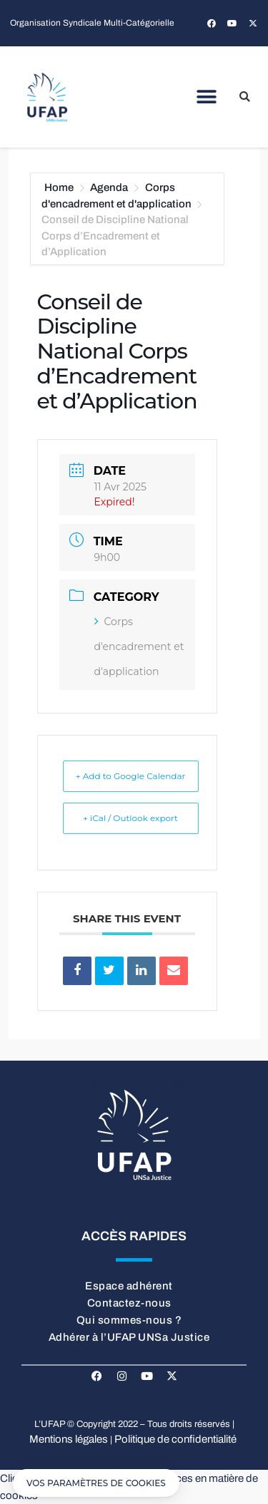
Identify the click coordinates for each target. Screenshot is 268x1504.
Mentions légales (68, 1439)
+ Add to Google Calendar (131, 776)
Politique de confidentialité (175, 1439)
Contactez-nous (129, 1303)
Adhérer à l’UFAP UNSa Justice (129, 1337)
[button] (206, 97)
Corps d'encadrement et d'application (139, 646)
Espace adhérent (129, 1286)
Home (60, 187)
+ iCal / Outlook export (130, 818)
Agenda (109, 187)
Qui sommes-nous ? (129, 1320)
